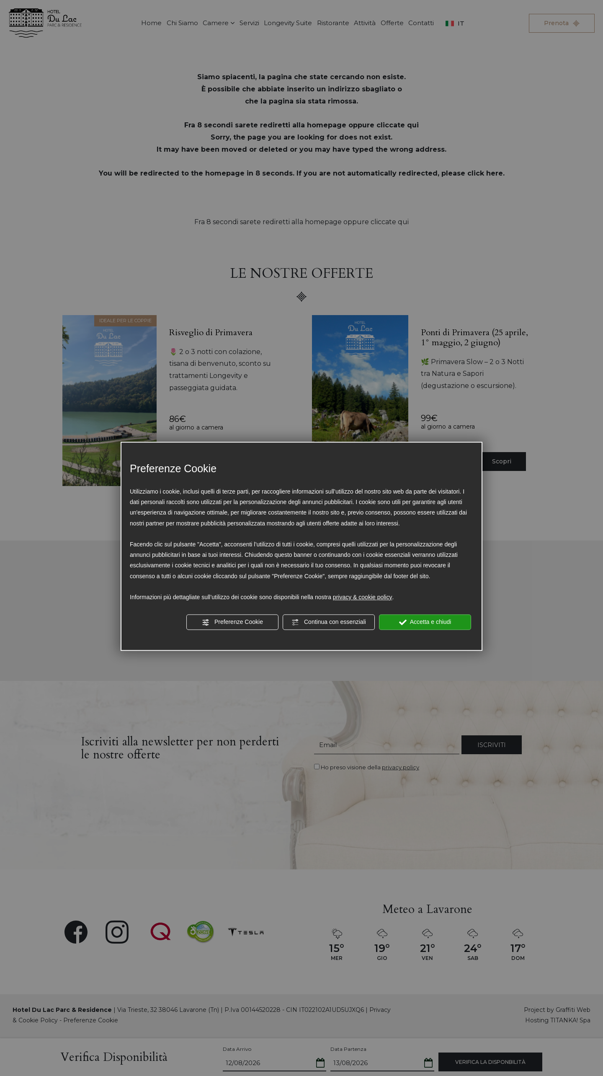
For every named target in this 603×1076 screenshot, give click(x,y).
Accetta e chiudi (425, 622)
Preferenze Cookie (232, 622)
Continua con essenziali (328, 622)
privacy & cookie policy (362, 597)
